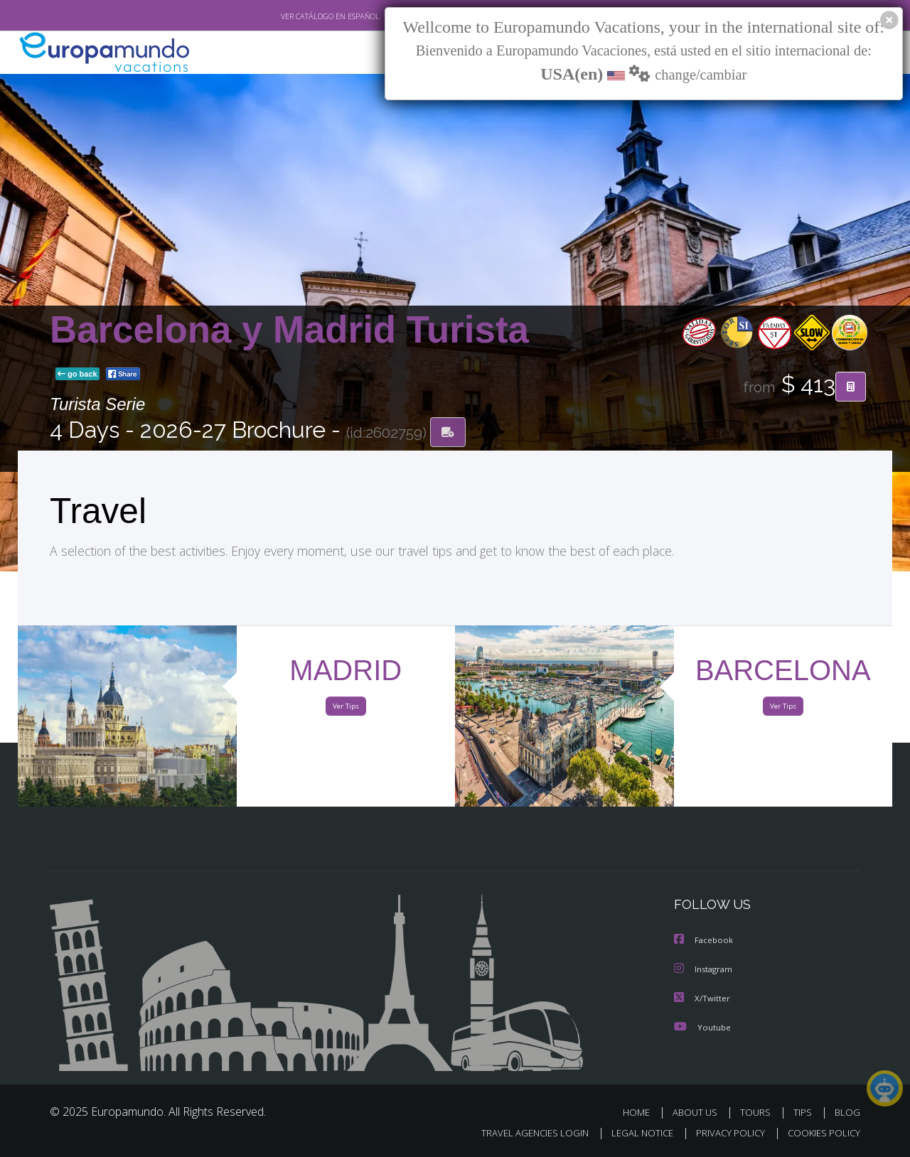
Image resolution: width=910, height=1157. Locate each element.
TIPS (804, 1112)
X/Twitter (702, 999)
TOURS (758, 1112)
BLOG (847, 1112)
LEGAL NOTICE (632, 1133)
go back (77, 375)
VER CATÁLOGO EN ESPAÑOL (297, 16)
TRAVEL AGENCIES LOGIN (521, 1133)
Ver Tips (345, 709)
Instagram (705, 970)
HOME (641, 1112)
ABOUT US (698, 1112)
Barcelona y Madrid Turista (289, 330)
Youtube (702, 1027)
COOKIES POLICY (820, 1133)
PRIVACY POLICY (724, 1133)
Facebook (704, 942)
